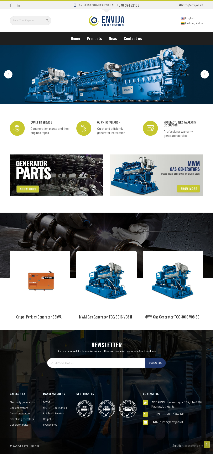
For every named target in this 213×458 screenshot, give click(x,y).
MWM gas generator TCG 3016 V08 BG (172, 317)
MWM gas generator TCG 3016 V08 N (105, 317)
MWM (47, 402)
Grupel (47, 419)
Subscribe (154, 363)
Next (205, 74)
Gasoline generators (23, 423)
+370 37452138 (128, 5)
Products (94, 38)
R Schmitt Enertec (55, 413)
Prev (8, 74)
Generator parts (20, 429)
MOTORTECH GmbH (56, 407)
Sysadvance (51, 424)
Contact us (133, 38)
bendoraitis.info (193, 450)
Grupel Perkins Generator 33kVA (39, 317)
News (113, 38)
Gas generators (20, 412)
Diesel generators (21, 417)
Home (75, 38)
